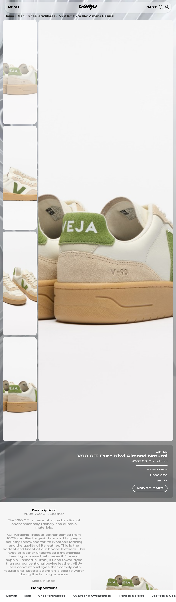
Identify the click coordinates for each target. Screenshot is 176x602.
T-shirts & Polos (131, 596)
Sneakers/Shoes (41, 16)
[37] (165, 481)
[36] (159, 481)
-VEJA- (162, 452)
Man (21, 16)
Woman (11, 596)
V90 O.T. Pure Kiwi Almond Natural (86, 16)
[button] (13, 7)
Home (9, 16)
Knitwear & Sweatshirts (92, 596)
